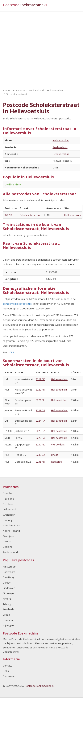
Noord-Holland (11, 530)
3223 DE (40, 410)
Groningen (9, 514)
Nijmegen (8, 625)
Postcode (25, 4)
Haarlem (8, 620)
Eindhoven (9, 588)
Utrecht (7, 541)
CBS (12, 352)
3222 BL (9, 215)
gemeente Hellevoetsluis (17, 303)
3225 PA (40, 438)
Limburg (7, 520)
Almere (7, 598)
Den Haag (8, 577)
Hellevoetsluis (61, 140)
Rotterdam (9, 572)
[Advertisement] (36, 49)
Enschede (8, 609)
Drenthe (7, 493)
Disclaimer (9, 676)
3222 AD (40, 389)
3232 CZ (40, 455)
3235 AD (40, 461)
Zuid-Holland (60, 147)
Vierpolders (58, 444)
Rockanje (56, 461)
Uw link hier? (13, 184)
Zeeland (8, 546)
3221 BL (40, 400)
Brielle (54, 455)
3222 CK (40, 379)
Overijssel (9, 536)
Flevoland (8, 498)
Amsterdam (9, 566)
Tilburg (7, 604)
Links (6, 671)
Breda (6, 614)
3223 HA (40, 431)
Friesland (8, 504)
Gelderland (9, 509)
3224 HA (40, 420)
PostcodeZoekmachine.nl (39, 686)
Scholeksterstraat (30, 215)
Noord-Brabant (11, 525)
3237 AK (40, 444)
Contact (7, 665)
